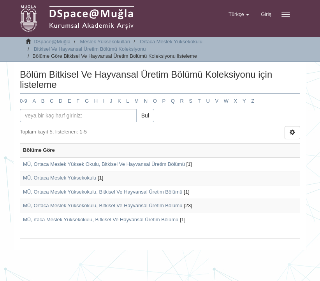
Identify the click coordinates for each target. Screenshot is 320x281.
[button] (239, 14)
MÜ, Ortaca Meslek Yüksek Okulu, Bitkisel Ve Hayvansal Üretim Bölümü (104, 164)
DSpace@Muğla (51, 41)
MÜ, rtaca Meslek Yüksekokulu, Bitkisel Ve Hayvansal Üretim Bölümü (100, 219)
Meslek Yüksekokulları (105, 41)
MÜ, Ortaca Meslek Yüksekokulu (59, 178)
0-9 (23, 101)
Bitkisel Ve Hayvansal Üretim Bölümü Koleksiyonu (90, 49)
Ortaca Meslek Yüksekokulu (171, 41)
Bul (145, 115)
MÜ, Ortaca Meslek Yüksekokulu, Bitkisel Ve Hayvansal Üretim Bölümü (102, 192)
